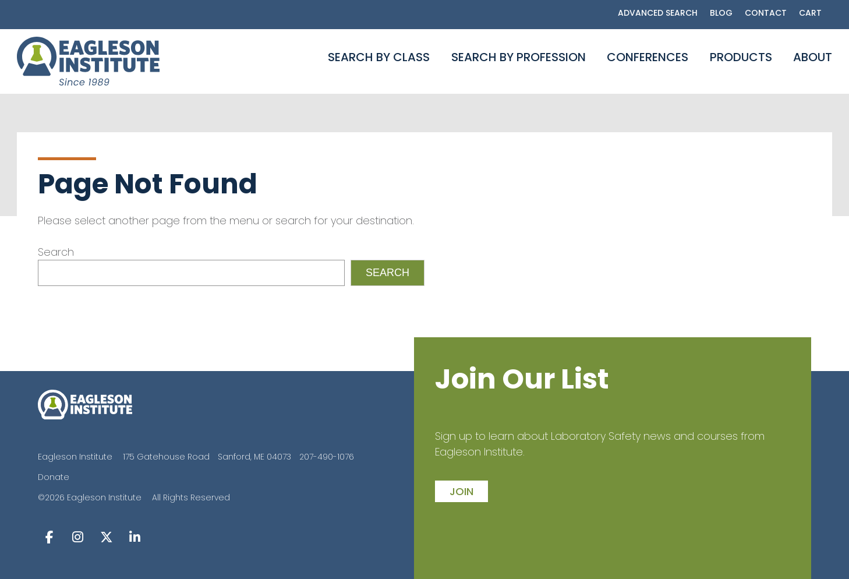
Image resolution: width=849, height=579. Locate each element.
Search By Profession (518, 57)
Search (56, 252)
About (812, 57)
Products (741, 57)
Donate (53, 477)
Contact (766, 13)
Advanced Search (658, 13)
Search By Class (379, 57)
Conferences (647, 57)
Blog (721, 13)
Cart (810, 13)
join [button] (461, 491)
